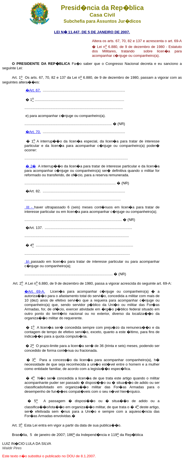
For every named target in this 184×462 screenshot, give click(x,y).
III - (29, 207)
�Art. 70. (33, 132)
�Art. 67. (33, 90)
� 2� (31, 166)
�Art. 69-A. (34, 291)
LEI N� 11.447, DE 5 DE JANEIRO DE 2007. (92, 32)
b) (27, 261)
